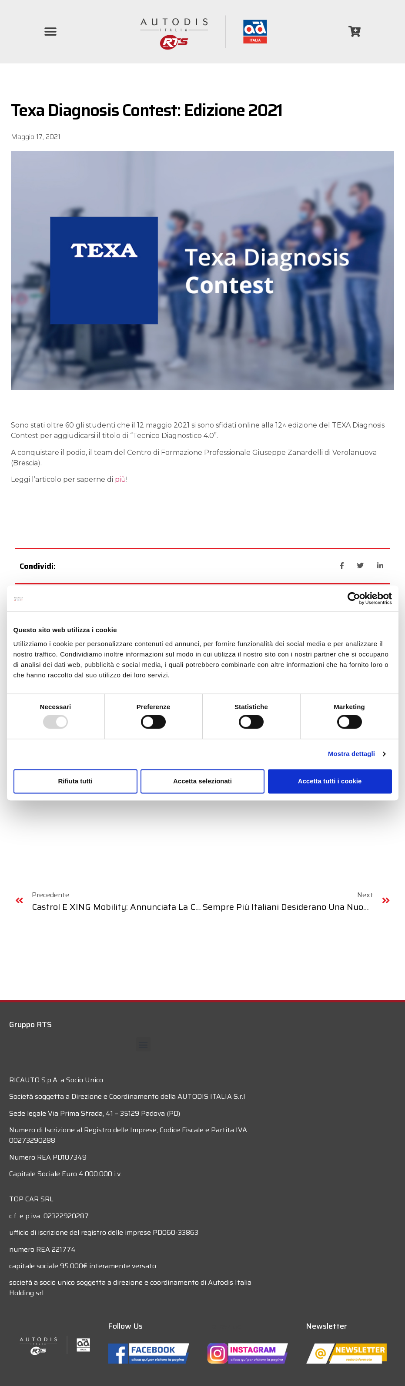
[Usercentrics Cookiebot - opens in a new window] (354, 598)
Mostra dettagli (351, 754)
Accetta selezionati (202, 781)
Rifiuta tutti (75, 781)
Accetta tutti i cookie (330, 781)
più (120, 479)
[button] (50, 31)
